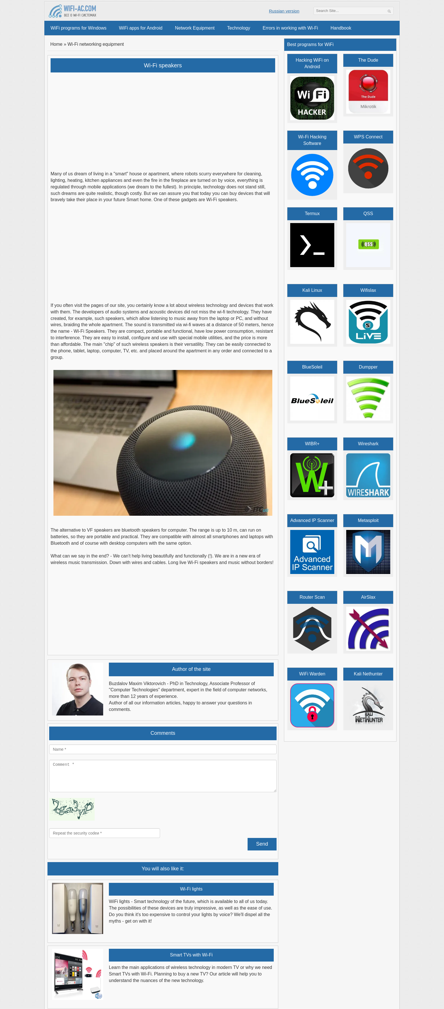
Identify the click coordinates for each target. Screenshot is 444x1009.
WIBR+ (312, 443)
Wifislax (368, 290)
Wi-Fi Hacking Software (312, 140)
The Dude (368, 60)
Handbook (341, 28)
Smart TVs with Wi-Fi (191, 954)
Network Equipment (195, 28)
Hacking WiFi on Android (312, 63)
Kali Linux (312, 290)
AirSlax (368, 597)
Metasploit (368, 520)
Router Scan (312, 597)
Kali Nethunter (368, 673)
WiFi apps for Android (140, 28)
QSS (368, 213)
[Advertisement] (163, 118)
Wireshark (368, 443)
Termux (312, 213)
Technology (238, 28)
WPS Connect (368, 136)
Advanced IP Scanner (312, 520)
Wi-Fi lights (191, 889)
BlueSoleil (312, 367)
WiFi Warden (312, 673)
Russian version (284, 11)
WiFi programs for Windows (78, 28)
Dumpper (368, 367)
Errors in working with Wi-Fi (290, 28)
